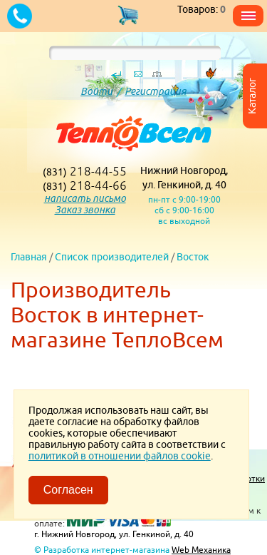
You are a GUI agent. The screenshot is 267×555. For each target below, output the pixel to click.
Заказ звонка (85, 209)
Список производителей (112, 257)
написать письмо (85, 198)
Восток (193, 257)
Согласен (68, 490)
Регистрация (156, 91)
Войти (96, 91)
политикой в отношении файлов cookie (119, 456)
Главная (29, 257)
